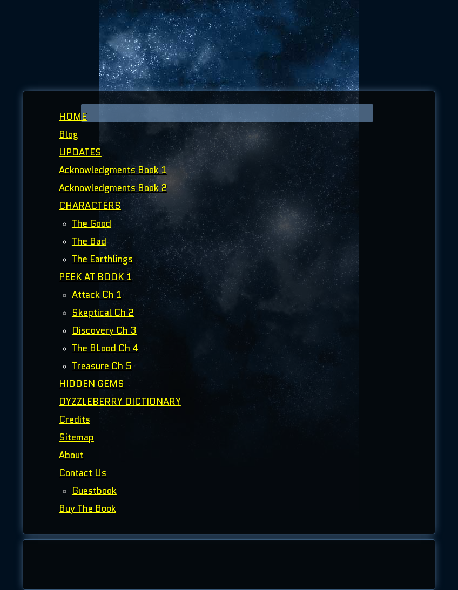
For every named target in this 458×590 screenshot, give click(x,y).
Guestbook (94, 490)
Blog (68, 134)
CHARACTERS (90, 205)
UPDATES (80, 152)
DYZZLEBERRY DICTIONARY (120, 401)
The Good (91, 223)
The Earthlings (102, 259)
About (71, 455)
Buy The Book (87, 508)
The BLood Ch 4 (105, 348)
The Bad (89, 241)
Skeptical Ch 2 (103, 312)
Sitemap (76, 437)
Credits (74, 419)
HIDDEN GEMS (91, 383)
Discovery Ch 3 (104, 330)
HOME (73, 116)
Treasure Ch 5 (102, 366)
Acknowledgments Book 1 (112, 170)
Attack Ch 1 (97, 294)
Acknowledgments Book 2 (113, 187)
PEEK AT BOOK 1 (95, 276)
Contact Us (82, 472)
